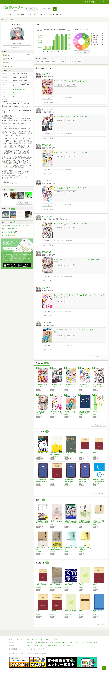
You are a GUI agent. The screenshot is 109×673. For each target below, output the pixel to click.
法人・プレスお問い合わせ (49, 645)
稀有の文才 (81, 584)
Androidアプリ (31, 649)
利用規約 (55, 639)
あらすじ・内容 (71, 85)
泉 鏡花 (52, 483)
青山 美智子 (39, 456)
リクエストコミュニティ (67, 645)
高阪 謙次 (81, 524)
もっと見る (82, 52)
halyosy (52, 524)
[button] (55, 9)
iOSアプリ (41, 649)
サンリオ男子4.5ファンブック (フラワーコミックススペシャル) (76, 259)
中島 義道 (67, 551)
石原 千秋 (95, 524)
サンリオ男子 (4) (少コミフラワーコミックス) (70, 116)
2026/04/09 (68, 311)
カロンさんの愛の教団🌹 (10, 232)
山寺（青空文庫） (69, 584)
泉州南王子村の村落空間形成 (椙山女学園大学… (84, 522)
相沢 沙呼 (70, 61)
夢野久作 (95, 614)
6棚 (14, 92)
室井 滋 (62, 61)
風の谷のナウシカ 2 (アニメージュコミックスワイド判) (74, 330)
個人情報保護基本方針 (41, 642)
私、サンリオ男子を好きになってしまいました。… (56, 413)
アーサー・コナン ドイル (85, 456)
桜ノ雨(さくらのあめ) (56, 521)
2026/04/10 (68, 205)
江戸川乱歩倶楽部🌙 (8, 235)
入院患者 (81, 452)
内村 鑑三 (38, 587)
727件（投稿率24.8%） (19, 89)
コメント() (59, 98)
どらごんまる (47, 74)
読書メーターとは (32, 639)
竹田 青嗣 (38, 551)
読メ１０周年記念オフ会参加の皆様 (56, 587)
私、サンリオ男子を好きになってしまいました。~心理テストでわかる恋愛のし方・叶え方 (79, 296)
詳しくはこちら (10, 248)
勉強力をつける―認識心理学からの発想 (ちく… (56, 549)
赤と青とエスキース (41, 452)
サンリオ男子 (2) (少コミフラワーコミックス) (70, 188)
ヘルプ (29, 645)
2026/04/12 (68, 98)
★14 (55, 345)
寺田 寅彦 (95, 587)
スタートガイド (44, 639)
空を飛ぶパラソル (97, 611)
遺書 (37, 611)
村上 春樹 (78, 61)
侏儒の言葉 (53, 611)
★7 (55, 98)
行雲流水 (81, 611)
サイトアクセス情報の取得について (87, 642)
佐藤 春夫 (81, 587)
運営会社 (29, 642)
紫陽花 (52, 479)
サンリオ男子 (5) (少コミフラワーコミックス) (70, 81)
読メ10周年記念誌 (55, 584)
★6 (55, 133)
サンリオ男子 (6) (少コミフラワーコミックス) (70, 224)
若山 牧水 (67, 587)
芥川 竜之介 (39, 614)
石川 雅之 (67, 456)
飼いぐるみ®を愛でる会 (9, 229)
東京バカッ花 (96, 411)
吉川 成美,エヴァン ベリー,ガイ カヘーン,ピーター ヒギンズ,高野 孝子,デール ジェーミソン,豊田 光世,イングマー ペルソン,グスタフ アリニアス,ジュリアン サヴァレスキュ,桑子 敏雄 (99, 483)
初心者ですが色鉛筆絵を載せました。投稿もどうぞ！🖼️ (17, 225)
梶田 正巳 (52, 551)
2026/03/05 (69, 345)
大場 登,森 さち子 (55, 456)
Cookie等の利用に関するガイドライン (62, 642)
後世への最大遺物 (41, 584)
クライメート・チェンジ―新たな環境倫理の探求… (98, 481)
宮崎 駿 (47, 61)
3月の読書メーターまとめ (17, 47)
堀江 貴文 (38, 524)
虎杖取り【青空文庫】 (70, 611)
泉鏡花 (38, 483)
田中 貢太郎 (68, 614)
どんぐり (95, 584)
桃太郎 (94, 452)
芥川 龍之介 (96, 456)
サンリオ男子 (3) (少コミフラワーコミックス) (70, 152)
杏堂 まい (40, 61)
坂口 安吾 (81, 614)
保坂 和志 (81, 551)
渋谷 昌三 (55, 61)
